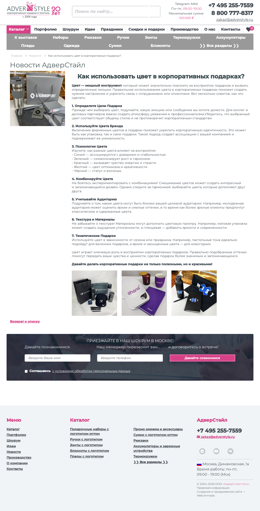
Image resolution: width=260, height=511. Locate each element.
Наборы (60, 37)
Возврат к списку (25, 321)
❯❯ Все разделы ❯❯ (219, 46)
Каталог (19, 29)
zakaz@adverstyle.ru (234, 19)
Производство (184, 29)
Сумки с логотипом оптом (155, 435)
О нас (209, 29)
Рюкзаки (92, 37)
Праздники (112, 29)
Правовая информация (213, 487)
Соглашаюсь (77, 371)
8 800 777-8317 (232, 13)
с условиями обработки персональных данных (91, 371)
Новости (14, 452)
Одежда (71, 46)
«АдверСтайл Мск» (236, 484)
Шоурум (71, 29)
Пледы (27, 46)
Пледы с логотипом (87, 456)
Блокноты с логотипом (89, 451)
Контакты (230, 29)
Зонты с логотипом (86, 445)
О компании (17, 463)
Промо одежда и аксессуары (158, 429)
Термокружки (186, 37)
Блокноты (160, 46)
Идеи (90, 29)
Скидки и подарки (146, 29)
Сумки (115, 46)
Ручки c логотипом (86, 439)
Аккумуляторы (231, 37)
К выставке (25, 37)
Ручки (123, 37)
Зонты (151, 37)
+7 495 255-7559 (230, 5)
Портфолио (45, 29)
